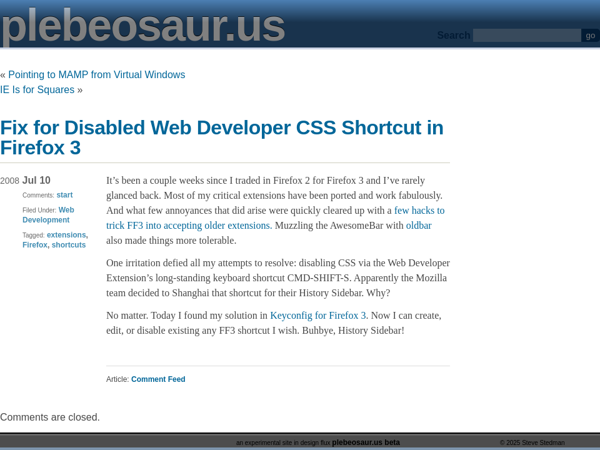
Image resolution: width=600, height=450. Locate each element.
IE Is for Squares (37, 89)
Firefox (35, 245)
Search (453, 35)
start (64, 195)
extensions (66, 235)
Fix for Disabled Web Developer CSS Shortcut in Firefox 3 (222, 137)
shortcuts (69, 245)
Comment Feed (158, 379)
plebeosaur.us (142, 25)
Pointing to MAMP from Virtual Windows (96, 74)
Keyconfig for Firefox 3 (318, 315)
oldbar (419, 225)
